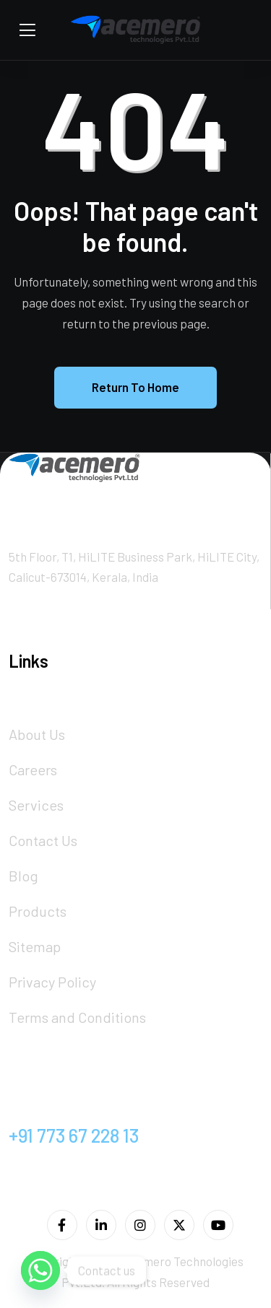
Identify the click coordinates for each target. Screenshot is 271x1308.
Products (37, 911)
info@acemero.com (87, 1100)
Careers (33, 769)
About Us (37, 734)
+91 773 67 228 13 (74, 1135)
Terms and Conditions (77, 1017)
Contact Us (43, 840)
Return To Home (135, 387)
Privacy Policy (52, 981)
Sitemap (35, 946)
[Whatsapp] (40, 1270)
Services (36, 805)
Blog (23, 875)
